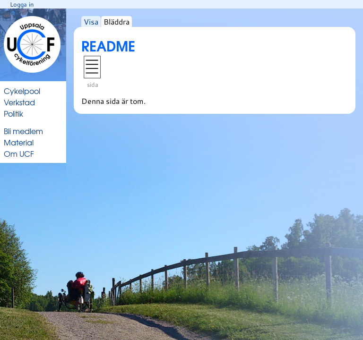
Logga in (22, 4)
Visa (91, 21)
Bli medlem (23, 130)
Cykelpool (22, 90)
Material (19, 142)
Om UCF (19, 153)
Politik (13, 113)
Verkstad (19, 102)
